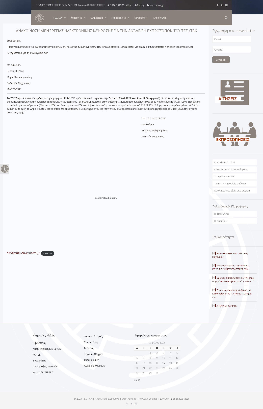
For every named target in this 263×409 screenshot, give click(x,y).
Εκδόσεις (89, 348)
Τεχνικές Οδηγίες (93, 354)
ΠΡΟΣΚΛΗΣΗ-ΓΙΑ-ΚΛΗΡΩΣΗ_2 (23, 253)
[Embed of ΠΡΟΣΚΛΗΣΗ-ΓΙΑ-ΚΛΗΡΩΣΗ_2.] (106, 197)
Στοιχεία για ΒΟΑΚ (224, 176)
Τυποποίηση (91, 342)
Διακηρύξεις (39, 360)
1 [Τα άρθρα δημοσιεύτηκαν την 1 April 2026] (150, 352)
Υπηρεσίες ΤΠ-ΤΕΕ (43, 372)
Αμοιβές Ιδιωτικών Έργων (47, 348)
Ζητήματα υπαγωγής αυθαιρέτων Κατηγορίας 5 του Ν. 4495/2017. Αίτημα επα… (231, 294)
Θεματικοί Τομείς (93, 336)
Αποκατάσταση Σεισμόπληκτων (231, 169)
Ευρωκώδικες (91, 359)
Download (47, 253)
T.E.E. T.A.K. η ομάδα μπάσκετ (230, 183)
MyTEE (36, 354)
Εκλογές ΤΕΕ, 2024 (224, 162)
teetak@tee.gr (137, 5)
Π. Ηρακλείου (221, 214)
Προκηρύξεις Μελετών (45, 366)
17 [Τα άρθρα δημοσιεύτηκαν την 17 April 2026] (163, 362)
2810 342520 (117, 5)
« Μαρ (137, 379)
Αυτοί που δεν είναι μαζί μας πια (232, 190)
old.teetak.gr (157, 5)
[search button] (226, 18)
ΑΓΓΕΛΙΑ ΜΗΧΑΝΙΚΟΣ (227, 305)
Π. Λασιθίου (220, 221)
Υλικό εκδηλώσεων (94, 365)
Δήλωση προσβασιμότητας (174, 398)
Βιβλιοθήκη (39, 343)
